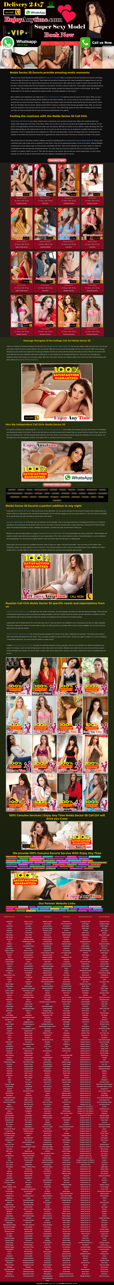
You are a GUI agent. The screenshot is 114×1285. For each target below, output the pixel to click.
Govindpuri (66, 1124)
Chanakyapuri (66, 984)
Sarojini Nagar (66, 1048)
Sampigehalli (47, 950)
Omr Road (47, 1097)
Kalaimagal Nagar (47, 1146)
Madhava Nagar (47, 921)
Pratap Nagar (66, 1233)
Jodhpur (66, 973)
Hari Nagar (66, 1006)
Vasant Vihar (66, 1073)
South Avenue (66, 1051)
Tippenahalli (47, 948)
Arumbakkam (47, 1171)
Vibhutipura (47, 984)
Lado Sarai (66, 1167)
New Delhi (66, 1227)
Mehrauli (66, 1180)
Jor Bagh (66, 1133)
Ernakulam (53, 489)
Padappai (47, 1240)
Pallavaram (47, 1193)
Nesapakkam (47, 1182)
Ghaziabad (66, 1120)
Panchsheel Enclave (66, 1198)
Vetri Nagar (47, 1267)
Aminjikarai (47, 1222)
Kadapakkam (66, 941)
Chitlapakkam (47, 1140)
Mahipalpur (66, 1017)
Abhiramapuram (47, 1218)
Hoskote (47, 1044)
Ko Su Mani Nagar (47, 1149)
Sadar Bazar (66, 1258)
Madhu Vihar (66, 1171)
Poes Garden (47, 1104)
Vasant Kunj (66, 1071)
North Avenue (66, 1028)
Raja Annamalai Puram (47, 1153)
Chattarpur (66, 1109)
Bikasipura (47, 935)
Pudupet (47, 1151)
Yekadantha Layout (47, 979)
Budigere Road (47, 930)
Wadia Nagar (47, 1158)
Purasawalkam (47, 1242)
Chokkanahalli (47, 941)
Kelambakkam (47, 1233)
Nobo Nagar (47, 924)
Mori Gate (66, 1182)
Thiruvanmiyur (47, 1086)
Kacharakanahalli (47, 944)
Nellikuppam (47, 1271)
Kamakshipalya (47, 939)
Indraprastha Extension (66, 1274)
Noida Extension (66, 966)
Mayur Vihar (66, 1178)
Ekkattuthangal (47, 1118)
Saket (66, 1046)
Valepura (47, 990)
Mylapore (47, 1075)
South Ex (66, 1060)
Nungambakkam (47, 1057)
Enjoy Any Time (53, 1283)
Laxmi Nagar (66, 1015)
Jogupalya (47, 995)
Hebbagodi (47, 1031)
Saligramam (47, 1124)
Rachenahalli (47, 937)
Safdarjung (66, 1044)
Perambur (47, 1211)
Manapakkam (47, 1236)
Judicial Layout (47, 964)
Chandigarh (57, 500)
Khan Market (66, 1164)
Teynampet (47, 1089)
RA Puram (47, 1084)
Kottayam (63, 489)
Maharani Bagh (66, 1173)
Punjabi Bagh (66, 1039)
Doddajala (47, 999)
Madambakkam (47, 1265)
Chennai (42, 43)
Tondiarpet (47, 1258)
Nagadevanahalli (47, 957)
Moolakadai (66, 926)
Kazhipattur (66, 937)
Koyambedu (47, 1113)
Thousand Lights (47, 1126)
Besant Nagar (47, 1080)
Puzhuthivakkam (47, 1269)
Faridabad (66, 961)
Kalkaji (66, 1138)
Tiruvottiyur (47, 1256)
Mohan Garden (66, 1213)
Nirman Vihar (66, 1229)
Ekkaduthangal (47, 1144)
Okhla (66, 1031)
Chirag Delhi (66, 1146)
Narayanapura (47, 970)
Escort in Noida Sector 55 (52, 97)
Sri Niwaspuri (66, 1247)
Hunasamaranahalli (47, 986)
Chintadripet (47, 1138)
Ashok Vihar (66, 982)
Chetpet (47, 1204)
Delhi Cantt (66, 993)
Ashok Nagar (66, 1111)
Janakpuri (66, 1008)
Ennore (66, 930)
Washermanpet (66, 932)
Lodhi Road (66, 1207)
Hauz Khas (66, 975)
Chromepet (47, 1227)
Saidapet (47, 1122)
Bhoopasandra (47, 926)
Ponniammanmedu (66, 924)
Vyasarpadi (47, 1260)
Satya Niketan (66, 1260)
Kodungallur (65, 493)
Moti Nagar (66, 1024)
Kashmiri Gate (66, 1102)
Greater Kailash (66, 1002)
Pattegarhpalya (47, 968)
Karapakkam (47, 1229)
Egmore (47, 1095)
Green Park (66, 1004)
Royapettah (47, 1077)
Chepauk (47, 1175)
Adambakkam (47, 1209)
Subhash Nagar (66, 1062)
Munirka (66, 1026)
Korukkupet (66, 950)
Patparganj (66, 1089)
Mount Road (47, 1198)
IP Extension (66, 1155)
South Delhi (66, 1057)
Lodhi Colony (66, 1169)
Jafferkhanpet (66, 935)
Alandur (47, 1220)
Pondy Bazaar (47, 1202)
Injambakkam (47, 1062)
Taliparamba (75, 497)
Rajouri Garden (66, 1080)
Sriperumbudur (47, 1216)
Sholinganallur (47, 1051)
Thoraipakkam (47, 1064)
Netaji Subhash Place (66, 1193)
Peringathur (54, 497)
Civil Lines (66, 1249)
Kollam (74, 493)
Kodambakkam (47, 1180)
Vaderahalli (47, 961)
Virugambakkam (47, 1131)
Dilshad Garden (66, 1118)
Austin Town (47, 1046)
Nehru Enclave (66, 1218)
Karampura (66, 1142)
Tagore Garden (66, 1265)
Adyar (47, 1053)
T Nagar (47, 1093)
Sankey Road (47, 932)
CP (66, 1053)
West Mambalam (47, 1160)
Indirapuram (66, 1091)
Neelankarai (47, 1133)
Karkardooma (66, 1202)
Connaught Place (66, 986)
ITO (66, 1131)
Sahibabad (66, 1236)
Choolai (47, 1207)
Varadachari (47, 1187)
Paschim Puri (66, 1231)
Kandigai (66, 939)
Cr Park (66, 1115)
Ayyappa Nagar (47, 1010)
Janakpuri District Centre (66, 1276)
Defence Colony (66, 990)
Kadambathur (66, 921)
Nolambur (66, 948)
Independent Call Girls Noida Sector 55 (49, 429)
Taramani (47, 1106)
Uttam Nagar (66, 1068)
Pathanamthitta (43, 497)
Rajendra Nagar (66, 1093)
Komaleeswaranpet (47, 1162)
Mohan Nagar (66, 1216)
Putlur (47, 1280)
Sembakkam (47, 1262)
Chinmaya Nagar (47, 1167)
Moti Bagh (66, 1022)
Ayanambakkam (47, 1225)
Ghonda (66, 1122)
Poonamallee (47, 1213)
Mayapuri (66, 1175)
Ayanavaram (47, 1173)
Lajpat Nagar (66, 1013)
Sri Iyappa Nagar (66, 953)
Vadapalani (47, 1091)
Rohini (66, 1042)
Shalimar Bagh (66, 1242)
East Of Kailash (66, 997)
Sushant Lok (66, 1262)
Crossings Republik (66, 1055)
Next (6, 57)
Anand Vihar (66, 1271)
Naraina (66, 1104)
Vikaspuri (66, 1075)
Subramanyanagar (47, 977)
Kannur (47, 493)
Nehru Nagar (66, 1220)
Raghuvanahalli (47, 973)
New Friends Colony (66, 1113)
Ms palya (47, 1042)
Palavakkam (47, 1164)
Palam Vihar (66, 1086)
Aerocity (66, 977)
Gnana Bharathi (47, 1008)
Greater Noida (66, 964)
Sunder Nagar (66, 1064)
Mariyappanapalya (47, 1006)
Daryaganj (66, 1149)
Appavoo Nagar (47, 1115)
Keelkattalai (47, 1231)
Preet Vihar (66, 1037)
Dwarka (66, 995)
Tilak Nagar (66, 1066)
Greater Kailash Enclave (66, 1126)
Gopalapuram (47, 1109)
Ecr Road (47, 1100)
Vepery (47, 1189)
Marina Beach (47, 1135)
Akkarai (66, 955)
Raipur (66, 968)
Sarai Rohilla (66, 1240)
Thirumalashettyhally (47, 982)
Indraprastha (66, 1129)
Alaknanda (66, 979)
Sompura (47, 1037)
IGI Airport (66, 1204)
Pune (57, 43)
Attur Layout (47, 997)
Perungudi (47, 1184)
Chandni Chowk (66, 988)
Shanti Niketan (66, 1245)
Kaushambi (66, 1160)
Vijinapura (47, 1017)
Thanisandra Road (47, 1039)
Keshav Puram (66, 1162)
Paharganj (66, 1033)
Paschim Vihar (66, 1082)
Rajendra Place (66, 1095)
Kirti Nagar (66, 1084)
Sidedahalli (47, 1035)
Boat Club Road (47, 1102)
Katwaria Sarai (66, 1158)
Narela (66, 1189)
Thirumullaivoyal (47, 1278)
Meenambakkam (47, 1196)
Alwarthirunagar (66, 944)
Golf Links (66, 1153)
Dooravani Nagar (47, 928)
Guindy (47, 1120)
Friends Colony (66, 999)
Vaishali (66, 1077)
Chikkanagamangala (47, 966)
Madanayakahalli (47, 988)
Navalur (47, 1200)
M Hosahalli (47, 1022)
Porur (47, 1048)
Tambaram (47, 1254)
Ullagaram (47, 1169)
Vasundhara (66, 1267)
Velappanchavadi (66, 957)
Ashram (66, 1144)
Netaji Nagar (66, 1191)
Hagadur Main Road (47, 1013)
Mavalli (47, 993)
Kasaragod (55, 493)
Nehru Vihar (66, 1225)
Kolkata (71, 43)
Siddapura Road (47, 1033)
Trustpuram (47, 1155)
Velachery (47, 1073)
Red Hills (47, 1245)
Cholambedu (66, 946)
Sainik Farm (66, 1238)
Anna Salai (47, 1111)
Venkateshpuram (47, 959)
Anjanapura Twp (47, 1015)
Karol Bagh (66, 1010)
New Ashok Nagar (66, 1196)
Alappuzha (72, 489)
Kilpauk (47, 1178)
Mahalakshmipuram (47, 1024)
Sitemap (75, 1283)
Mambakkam (47, 1274)
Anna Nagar (47, 1060)
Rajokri (66, 1100)
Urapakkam (47, 1068)
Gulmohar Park (66, 1254)
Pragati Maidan (66, 1200)
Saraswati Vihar (66, 1256)
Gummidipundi (66, 928)
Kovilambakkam (47, 1066)
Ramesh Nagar (66, 1151)
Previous (108, 57)
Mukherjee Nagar (66, 1184)
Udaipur (66, 970)
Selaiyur (47, 1249)
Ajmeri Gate (66, 1269)
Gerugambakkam (47, 1276)
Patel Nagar (66, 1106)
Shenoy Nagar (47, 1251)
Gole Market (66, 1251)
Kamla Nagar (66, 1140)
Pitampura (66, 1035)
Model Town (66, 1211)
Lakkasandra (47, 1019)
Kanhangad (38, 493)
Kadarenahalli (47, 975)
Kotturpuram (47, 1082)
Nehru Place (66, 1222)
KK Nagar (47, 1191)
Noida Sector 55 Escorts (51, 77)
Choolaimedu (47, 1142)
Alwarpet (47, 1055)
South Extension (66, 1097)
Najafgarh (66, 1187)
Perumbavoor (65, 497)
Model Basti (66, 1209)
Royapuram (47, 1247)
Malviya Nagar (66, 1019)
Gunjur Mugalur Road (47, 953)
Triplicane (66, 959)
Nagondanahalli (47, 955)
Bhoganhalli (47, 946)
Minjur (47, 1238)
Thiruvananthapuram (41, 489)
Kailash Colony (66, 1135)
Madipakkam (47, 1071)
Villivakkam (47, 1129)
